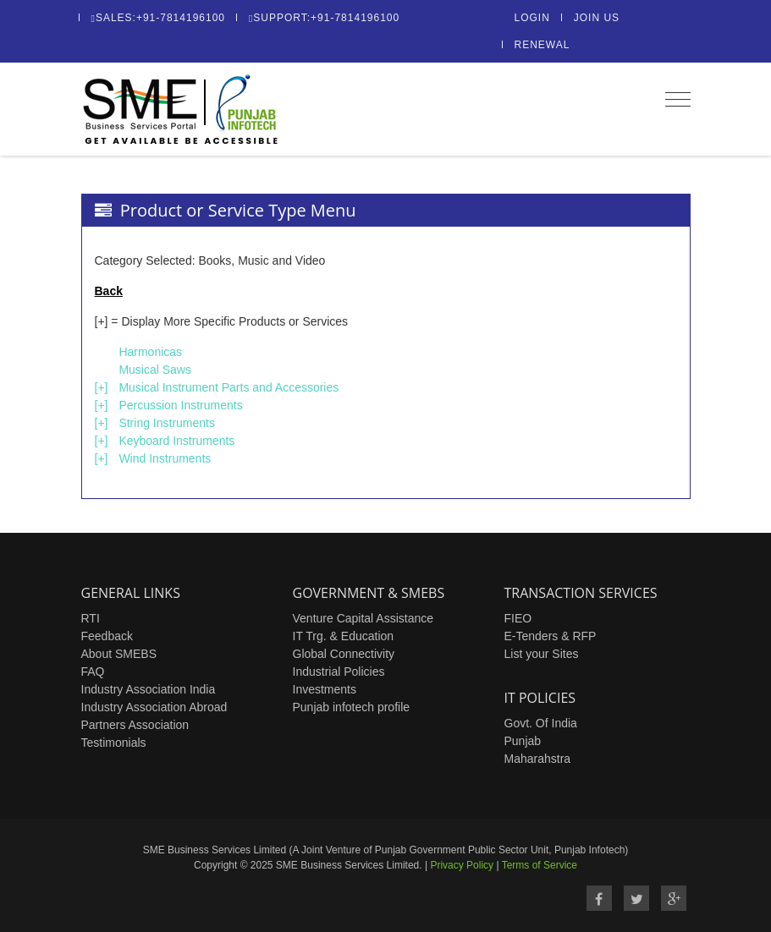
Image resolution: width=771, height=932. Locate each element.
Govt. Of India (540, 723)
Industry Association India (148, 689)
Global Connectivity (344, 654)
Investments (324, 689)
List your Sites (541, 654)
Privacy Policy (461, 865)
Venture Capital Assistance (363, 618)
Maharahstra (537, 758)
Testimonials (113, 742)
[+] (101, 387)
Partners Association (135, 725)
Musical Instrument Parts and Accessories (228, 387)
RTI (90, 618)
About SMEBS (119, 654)
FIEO (518, 618)
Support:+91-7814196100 (324, 18)
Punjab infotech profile (351, 707)
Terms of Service (539, 865)
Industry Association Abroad (154, 707)
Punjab (523, 741)
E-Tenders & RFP (550, 636)
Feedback (107, 636)
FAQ (93, 671)
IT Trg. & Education (343, 636)
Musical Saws (154, 369)
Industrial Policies (339, 671)
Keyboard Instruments (176, 440)
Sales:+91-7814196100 (158, 18)
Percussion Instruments (180, 405)
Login (532, 18)
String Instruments (166, 423)
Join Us (597, 18)
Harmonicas (150, 352)
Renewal (542, 45)
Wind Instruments (164, 458)
